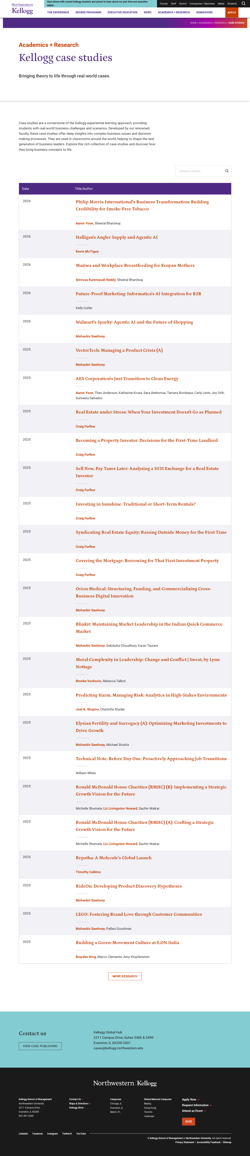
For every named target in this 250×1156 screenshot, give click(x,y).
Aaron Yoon (84, 223)
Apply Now (191, 1099)
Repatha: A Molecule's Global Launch (114, 857)
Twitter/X (67, 1133)
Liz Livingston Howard (120, 808)
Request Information (197, 1105)
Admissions (204, 12)
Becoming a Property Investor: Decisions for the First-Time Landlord (147, 440)
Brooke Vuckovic (88, 681)
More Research (125, 976)
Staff (173, 3)
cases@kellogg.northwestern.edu (118, 1048)
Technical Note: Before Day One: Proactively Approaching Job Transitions (151, 758)
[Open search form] (243, 3)
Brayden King (86, 957)
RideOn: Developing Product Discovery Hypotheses (129, 886)
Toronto (148, 1112)
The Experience (58, 12)
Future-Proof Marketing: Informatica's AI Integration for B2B (138, 293)
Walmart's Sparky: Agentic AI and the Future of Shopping (134, 322)
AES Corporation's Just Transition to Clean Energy (127, 378)
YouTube (81, 1133)
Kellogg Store (77, 1107)
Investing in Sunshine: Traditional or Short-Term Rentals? (136, 504)
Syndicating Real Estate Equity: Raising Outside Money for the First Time (151, 532)
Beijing (147, 1103)
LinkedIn (23, 1133)
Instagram (52, 1133)
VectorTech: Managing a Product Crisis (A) (119, 350)
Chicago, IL (116, 1103)
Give (188, 1121)
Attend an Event (194, 1111)
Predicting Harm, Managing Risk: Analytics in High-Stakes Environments (151, 695)
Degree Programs (88, 12)
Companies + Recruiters (202, 3)
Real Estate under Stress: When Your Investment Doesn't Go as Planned (149, 412)
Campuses (115, 1099)
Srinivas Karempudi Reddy (96, 280)
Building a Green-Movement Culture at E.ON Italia (127, 942)
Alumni (183, 3)
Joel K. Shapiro (87, 709)
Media (221, 3)
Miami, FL (115, 1112)
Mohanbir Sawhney (90, 336)
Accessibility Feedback (208, 1142)
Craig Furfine (85, 426)
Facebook (37, 1133)
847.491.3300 (26, 1116)
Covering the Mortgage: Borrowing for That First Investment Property (147, 560)
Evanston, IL (116, 1108)
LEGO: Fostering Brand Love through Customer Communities (139, 914)
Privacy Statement (184, 1142)
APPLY (231, 12)
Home (193, 22)
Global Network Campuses (157, 1099)
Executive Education (122, 12)
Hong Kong (150, 1108)
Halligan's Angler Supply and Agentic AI (117, 237)
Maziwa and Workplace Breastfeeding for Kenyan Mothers (135, 265)
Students (232, 3)
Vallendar (149, 1116)
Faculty (164, 3)
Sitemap (227, 1142)
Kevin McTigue (87, 251)
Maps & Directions (80, 1103)
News (148, 12)
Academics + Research (174, 12)
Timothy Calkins (88, 872)
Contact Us (76, 1099)
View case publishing (40, 1046)
